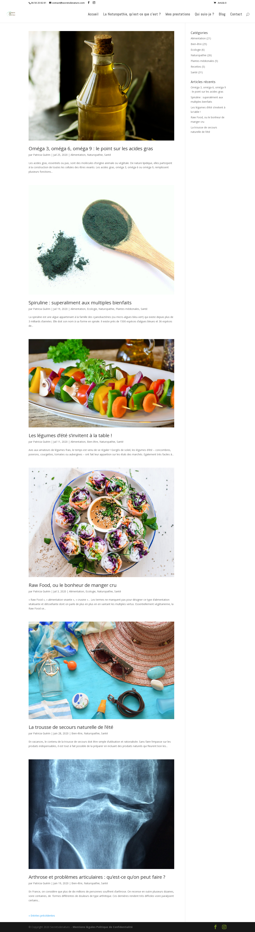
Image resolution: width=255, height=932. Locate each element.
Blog (222, 15)
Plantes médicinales (127, 309)
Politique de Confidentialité (114, 927)
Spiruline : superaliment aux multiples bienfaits (80, 302)
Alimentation (78, 154)
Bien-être (92, 441)
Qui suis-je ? (204, 15)
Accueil (93, 15)
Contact (236, 15)
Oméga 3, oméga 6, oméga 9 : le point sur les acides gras (91, 148)
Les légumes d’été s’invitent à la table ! (70, 435)
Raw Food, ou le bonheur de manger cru (73, 585)
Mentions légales (84, 927)
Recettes (196, 66)
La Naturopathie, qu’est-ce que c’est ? (132, 15)
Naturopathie (95, 154)
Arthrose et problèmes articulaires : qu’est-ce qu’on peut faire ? (97, 877)
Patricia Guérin (41, 154)
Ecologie (92, 309)
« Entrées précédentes (42, 915)
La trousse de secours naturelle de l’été (71, 727)
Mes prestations (177, 15)
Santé (107, 154)
